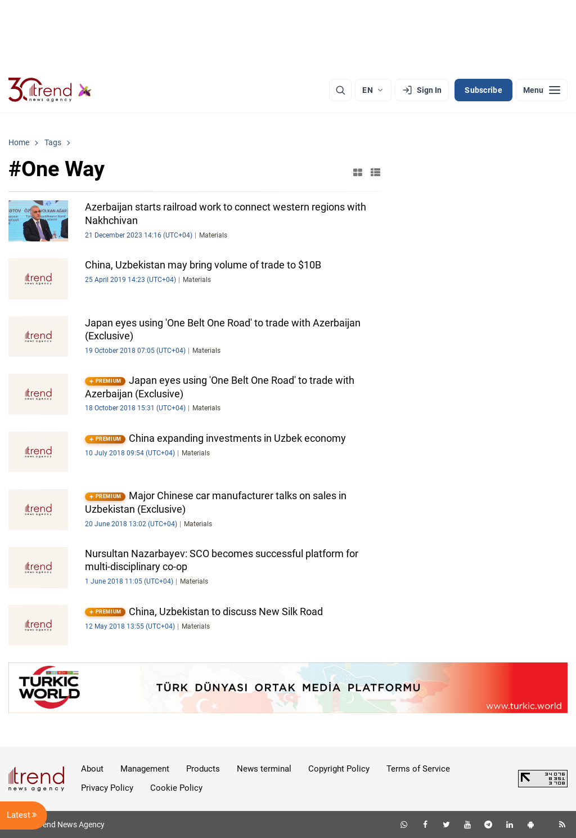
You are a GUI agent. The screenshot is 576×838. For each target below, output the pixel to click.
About (92, 769)
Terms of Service (418, 769)
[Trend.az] (50, 90)
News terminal (264, 769)
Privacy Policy (107, 788)
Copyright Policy (339, 769)
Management (144, 769)
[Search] (340, 90)
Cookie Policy (176, 788)
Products (203, 769)
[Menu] (542, 90)
